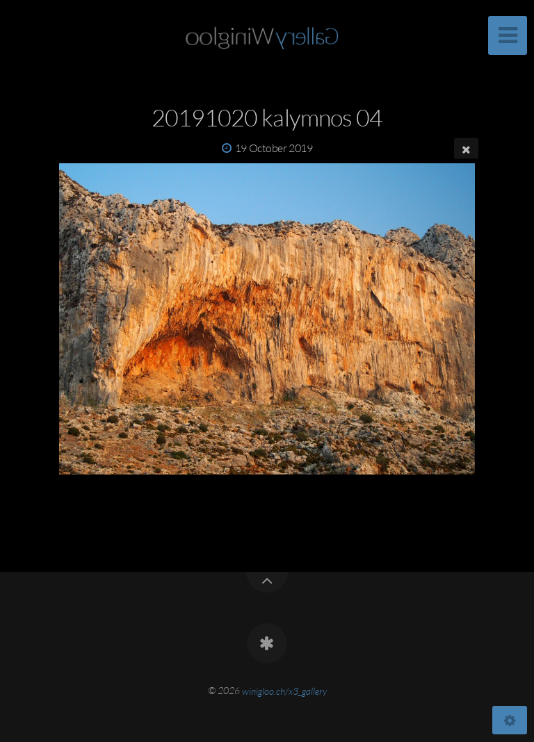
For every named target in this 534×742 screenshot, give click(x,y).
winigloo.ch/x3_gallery (284, 690)
